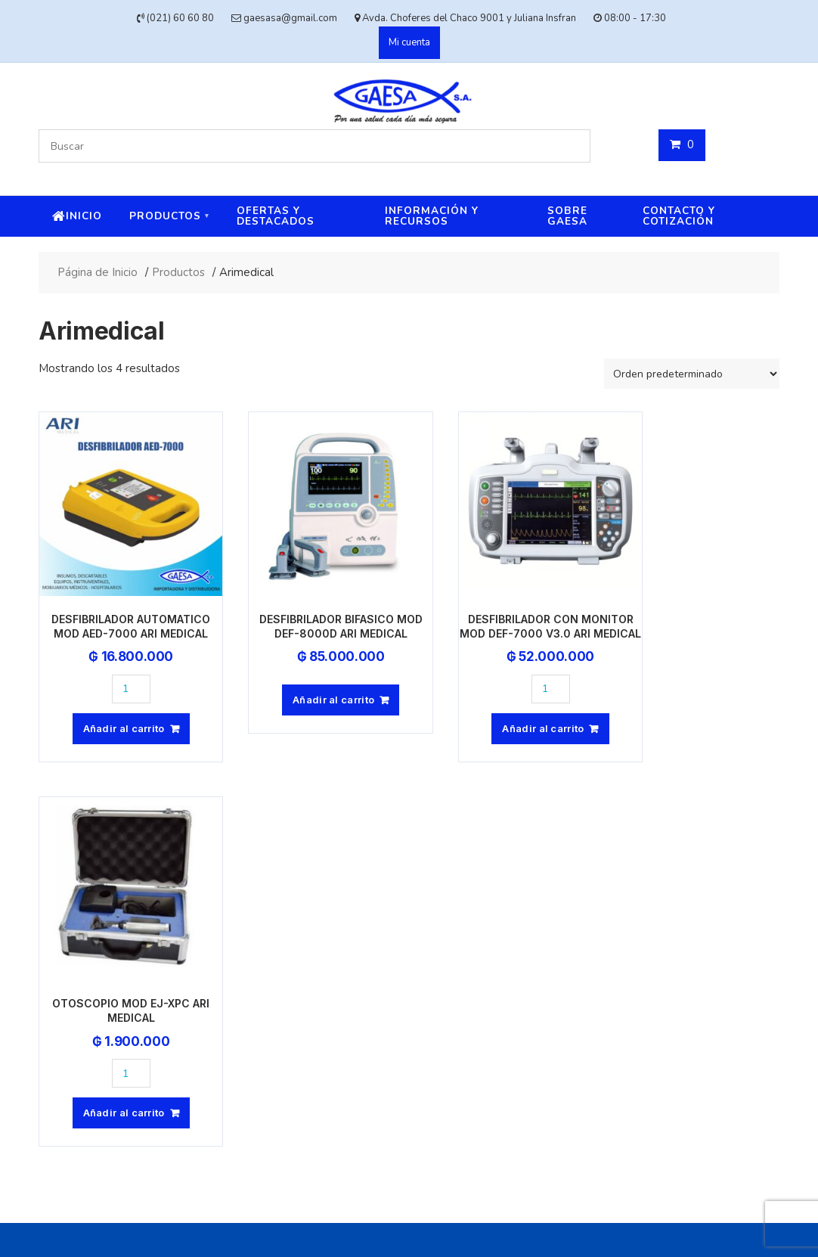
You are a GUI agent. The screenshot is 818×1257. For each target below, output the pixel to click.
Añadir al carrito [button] (112, 707)
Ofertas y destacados (275, 215)
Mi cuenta (409, 42)
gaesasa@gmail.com (378, 918)
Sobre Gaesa (567, 215)
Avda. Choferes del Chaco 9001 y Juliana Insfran (440, 1004)
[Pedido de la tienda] (691, 373)
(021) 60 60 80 (362, 975)
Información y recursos (432, 215)
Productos (165, 216)
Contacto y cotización (679, 215)
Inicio (84, 216)
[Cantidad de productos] (120, 667)
